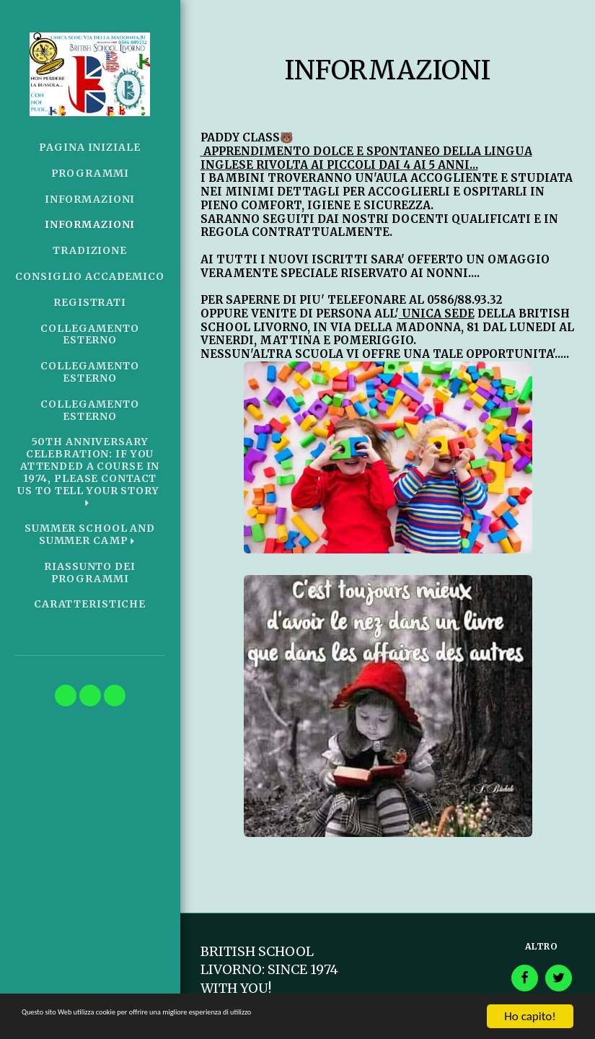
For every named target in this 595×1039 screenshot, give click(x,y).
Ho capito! (529, 1016)
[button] (89, 472)
